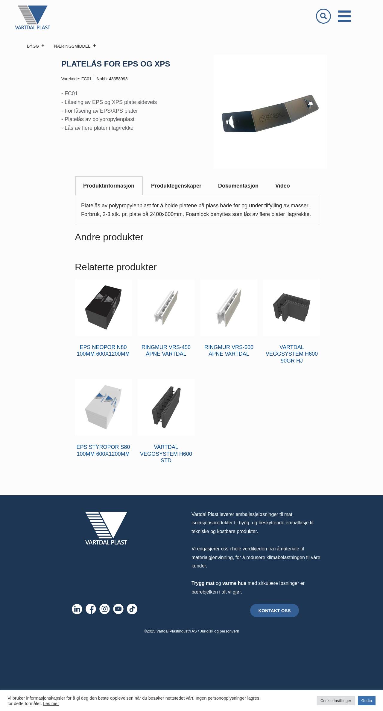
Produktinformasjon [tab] (108, 186)
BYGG (36, 46)
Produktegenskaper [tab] (176, 186)
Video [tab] (282, 186)
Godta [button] (366, 700)
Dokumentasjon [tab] (238, 186)
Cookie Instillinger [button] (335, 700)
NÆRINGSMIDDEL (75, 46)
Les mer (51, 703)
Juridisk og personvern (219, 631)
